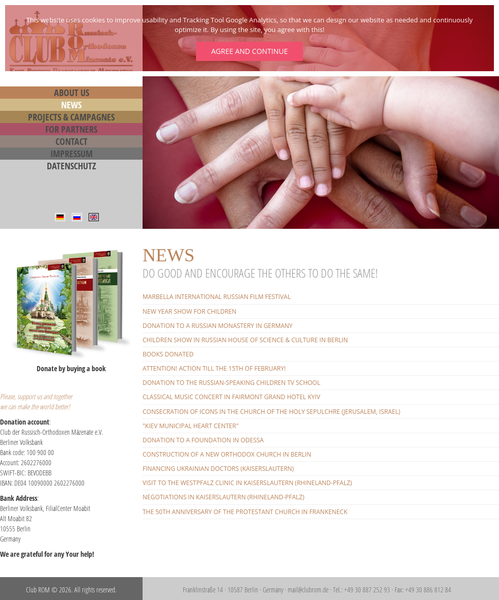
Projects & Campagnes (71, 117)
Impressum (71, 153)
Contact (72, 141)
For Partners (71, 129)
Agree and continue (249, 51)
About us (71, 92)
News (71, 105)
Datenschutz (71, 166)
